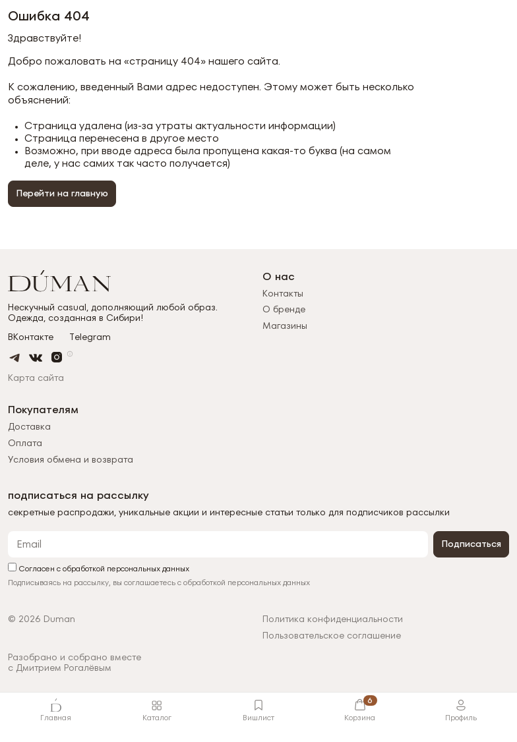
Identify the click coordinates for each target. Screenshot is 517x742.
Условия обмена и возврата (70, 459)
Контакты (282, 293)
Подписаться (471, 543)
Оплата (25, 442)
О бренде (283, 309)
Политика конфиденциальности (332, 619)
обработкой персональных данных (246, 582)
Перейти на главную (62, 193)
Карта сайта (36, 377)
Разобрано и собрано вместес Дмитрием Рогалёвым (74, 663)
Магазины (284, 325)
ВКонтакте (30, 337)
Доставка (29, 426)
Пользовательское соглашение (331, 635)
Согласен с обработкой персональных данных (98, 568)
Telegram (90, 337)
